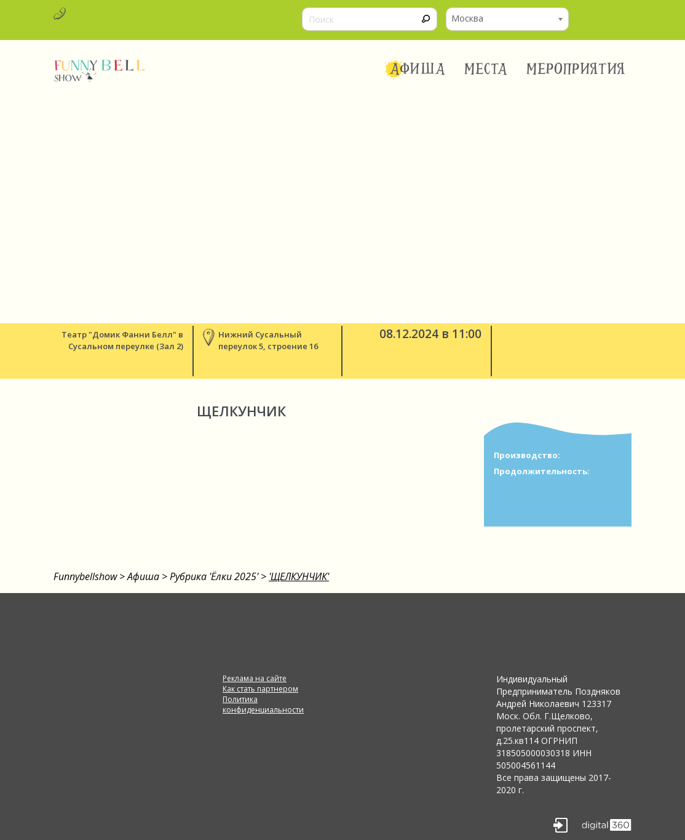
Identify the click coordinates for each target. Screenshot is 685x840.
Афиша (417, 69)
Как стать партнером (260, 689)
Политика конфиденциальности (263, 704)
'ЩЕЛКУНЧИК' (299, 576)
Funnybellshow (85, 576)
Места (486, 69)
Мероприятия (575, 69)
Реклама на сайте (255, 678)
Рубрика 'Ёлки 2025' (214, 576)
